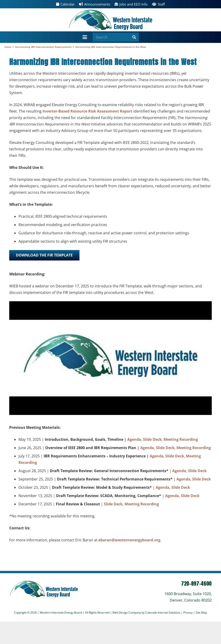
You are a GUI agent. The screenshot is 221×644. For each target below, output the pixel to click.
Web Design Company (126, 612)
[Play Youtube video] (110, 358)
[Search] (116, 37)
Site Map (201, 612)
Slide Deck (152, 439)
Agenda (134, 439)
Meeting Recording (180, 439)
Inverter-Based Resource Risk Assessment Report (87, 111)
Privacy (188, 612)
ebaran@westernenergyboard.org (129, 540)
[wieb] (110, 19)
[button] (85, 37)
